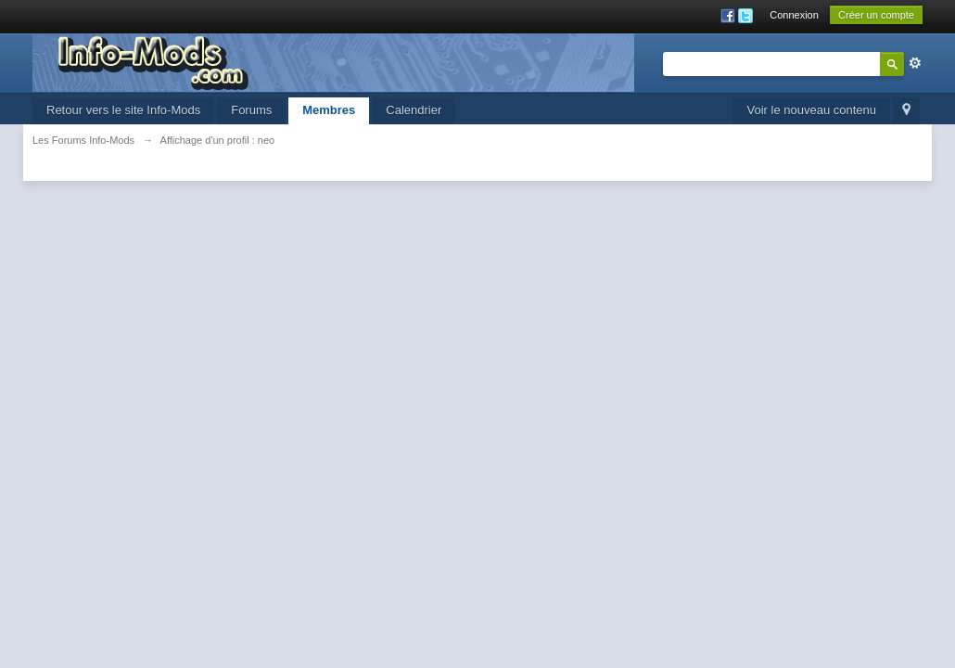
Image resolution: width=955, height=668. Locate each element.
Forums (251, 110)
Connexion (794, 14)
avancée (915, 63)
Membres (328, 110)
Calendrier (413, 110)
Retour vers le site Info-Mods (123, 110)
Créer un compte (876, 14)
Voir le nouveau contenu (812, 110)
